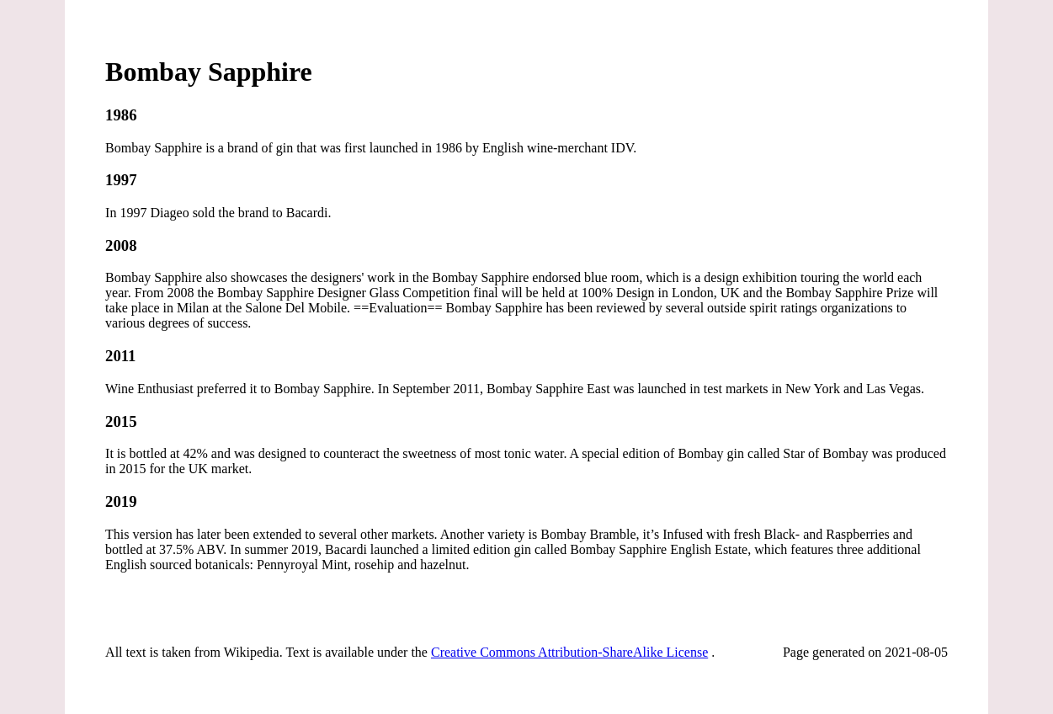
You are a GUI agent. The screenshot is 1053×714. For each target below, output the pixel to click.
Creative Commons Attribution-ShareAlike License (569, 652)
